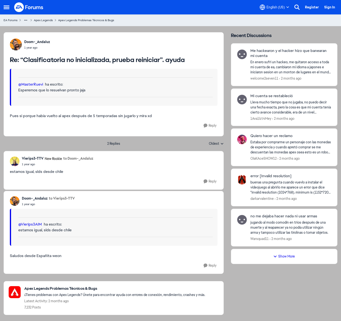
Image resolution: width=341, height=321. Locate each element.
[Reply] (210, 125)
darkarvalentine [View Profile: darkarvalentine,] (262, 198)
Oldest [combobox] (216, 143)
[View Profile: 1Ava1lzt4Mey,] (242, 99)
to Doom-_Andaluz (78, 158)
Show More (284, 256)
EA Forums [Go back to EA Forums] (11, 20)
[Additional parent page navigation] (26, 20)
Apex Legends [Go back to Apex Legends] (43, 20)
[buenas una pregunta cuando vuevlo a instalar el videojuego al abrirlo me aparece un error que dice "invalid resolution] (290, 187)
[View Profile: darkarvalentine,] (242, 179)
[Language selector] (274, 7)
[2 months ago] (290, 78)
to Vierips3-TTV (62, 198)
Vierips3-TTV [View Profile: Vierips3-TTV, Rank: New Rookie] (32, 158)
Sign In (329, 7)
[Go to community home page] (28, 7)
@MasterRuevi (30, 84)
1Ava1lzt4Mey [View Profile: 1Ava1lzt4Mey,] (260, 118)
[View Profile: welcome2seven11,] (242, 54)
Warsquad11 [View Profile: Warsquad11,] (259, 239)
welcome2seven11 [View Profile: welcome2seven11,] (264, 78)
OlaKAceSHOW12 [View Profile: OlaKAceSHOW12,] (263, 158)
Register (312, 7)
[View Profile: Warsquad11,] (242, 220)
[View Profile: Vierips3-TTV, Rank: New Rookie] (14, 161)
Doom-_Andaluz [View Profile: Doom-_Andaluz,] (37, 42)
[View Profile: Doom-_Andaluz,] (16, 44)
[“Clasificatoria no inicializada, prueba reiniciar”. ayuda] (37, 47)
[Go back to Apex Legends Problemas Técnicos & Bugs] (114, 288)
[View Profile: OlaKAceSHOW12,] (242, 139)
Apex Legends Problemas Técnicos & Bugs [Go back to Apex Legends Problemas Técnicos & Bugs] (86, 20)
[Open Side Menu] (6, 7)
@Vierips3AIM (30, 224)
